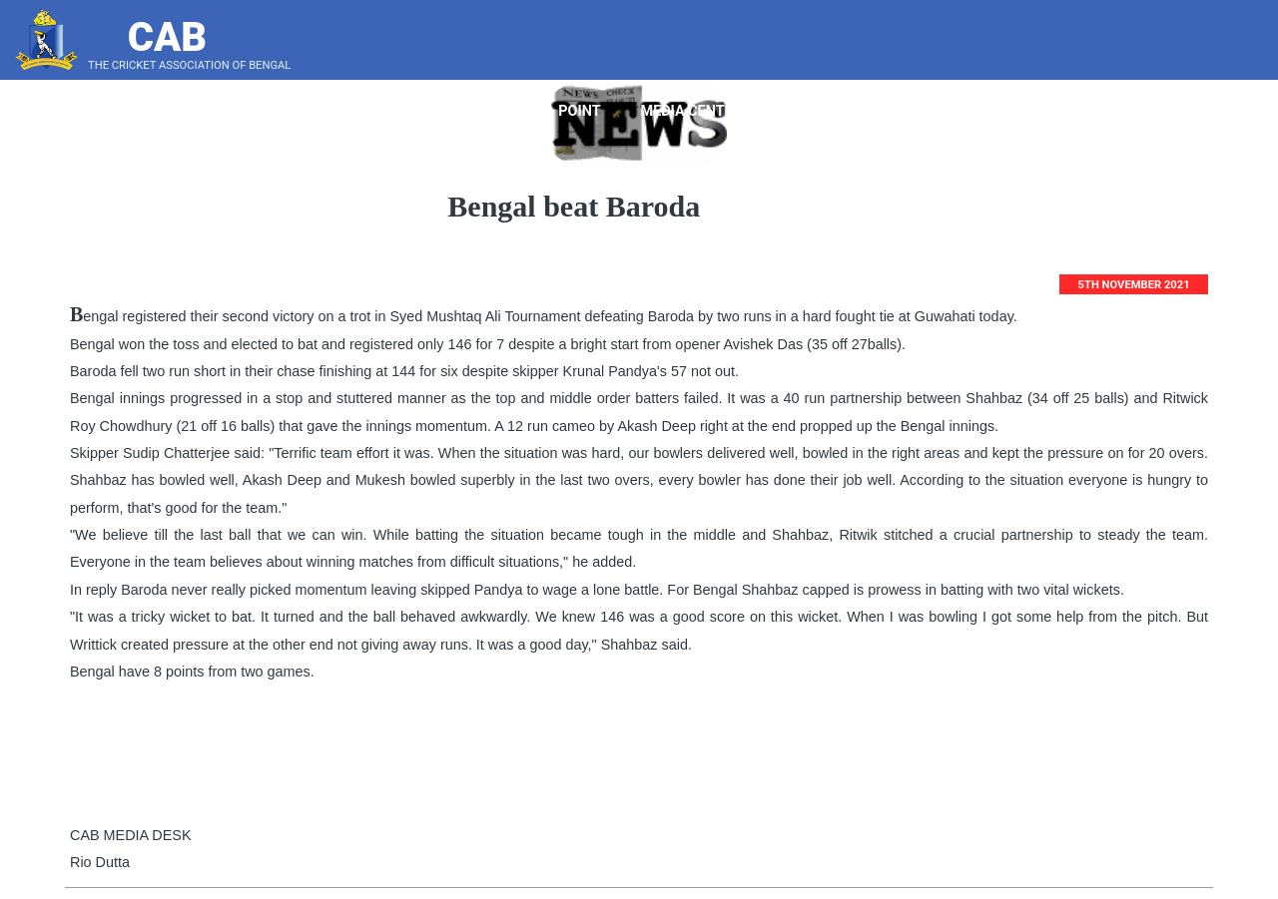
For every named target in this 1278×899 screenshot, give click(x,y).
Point (586, 111)
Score (1222, 111)
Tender (811, 111)
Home (320, 111)
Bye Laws (997, 111)
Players (495, 111)
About (401, 111)
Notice (898, 111)
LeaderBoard (1112, 111)
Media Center (699, 111)
